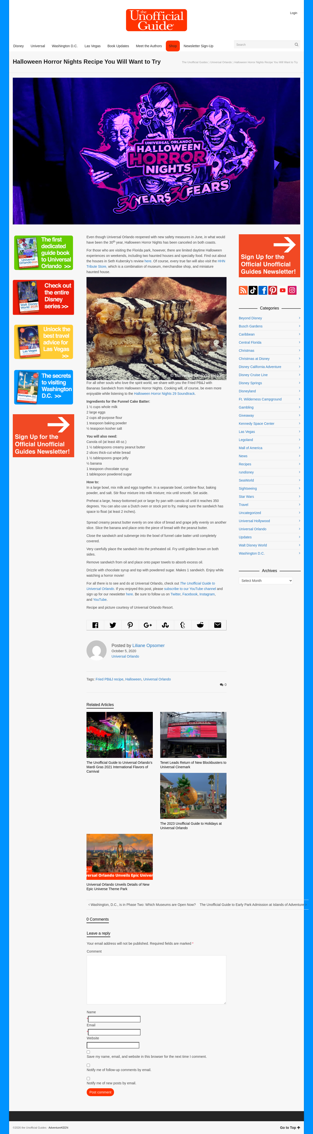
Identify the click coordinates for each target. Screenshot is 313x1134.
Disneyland (247, 391)
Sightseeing (248, 488)
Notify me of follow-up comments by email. (119, 1070)
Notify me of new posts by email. (111, 1083)
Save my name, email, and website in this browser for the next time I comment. (147, 1057)
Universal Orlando (221, 62)
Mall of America (250, 448)
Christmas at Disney (254, 359)
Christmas (246, 351)
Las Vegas (247, 432)
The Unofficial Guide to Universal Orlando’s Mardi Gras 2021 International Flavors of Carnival (119, 767)
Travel (243, 505)
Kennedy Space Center (256, 424)
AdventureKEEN (58, 1127)
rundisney (246, 472)
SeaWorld (246, 480)
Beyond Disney (250, 318)
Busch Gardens (251, 326)
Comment (94, 951)
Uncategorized (250, 513)
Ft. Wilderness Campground (260, 399)
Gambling (246, 407)
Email (91, 1025)
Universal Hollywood (254, 521)
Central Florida (250, 342)
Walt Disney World (253, 545)
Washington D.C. (252, 553)
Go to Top (290, 1128)
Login (293, 13)
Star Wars (246, 497)
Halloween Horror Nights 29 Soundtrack (164, 394)
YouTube (100, 600)
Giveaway (246, 415)
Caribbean (247, 334)
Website (93, 1038)
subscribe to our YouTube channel (190, 589)
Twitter (175, 594)
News (243, 456)
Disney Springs (250, 383)
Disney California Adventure (260, 367)
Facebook (189, 594)
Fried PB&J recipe (109, 679)
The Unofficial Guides (195, 62)
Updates (245, 537)
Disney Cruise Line (253, 375)
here (147, 261)
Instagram (207, 594)
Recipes (245, 464)
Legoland (246, 440)
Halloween (133, 679)
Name (91, 1012)
